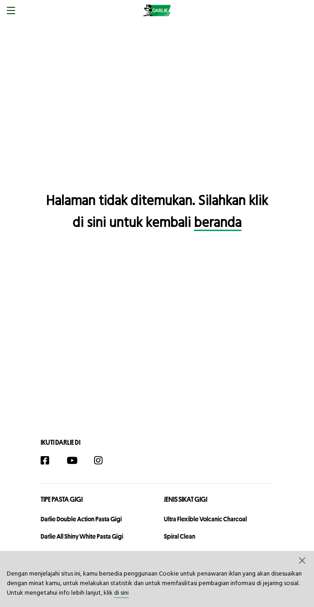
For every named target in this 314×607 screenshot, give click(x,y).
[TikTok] (124, 461)
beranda (217, 223)
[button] (302, 560)
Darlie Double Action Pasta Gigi (81, 519)
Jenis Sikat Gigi (185, 499)
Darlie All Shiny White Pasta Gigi (82, 536)
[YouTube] (76, 461)
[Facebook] (49, 461)
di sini (121, 593)
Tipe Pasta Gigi (62, 499)
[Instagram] (103, 461)
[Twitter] (140, 461)
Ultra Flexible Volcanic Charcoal (205, 519)
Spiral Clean (179, 536)
